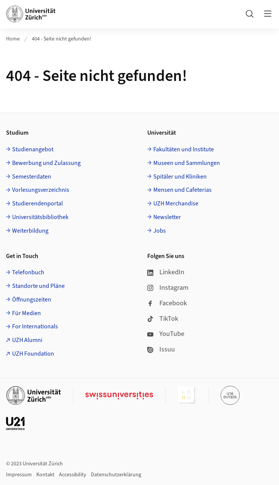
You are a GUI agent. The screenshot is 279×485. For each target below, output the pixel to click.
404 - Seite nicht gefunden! (61, 39)
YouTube (165, 334)
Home (13, 39)
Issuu (161, 349)
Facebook (167, 303)
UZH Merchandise (175, 203)
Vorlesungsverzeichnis (40, 190)
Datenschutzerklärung (116, 475)
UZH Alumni (27, 340)
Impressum (19, 475)
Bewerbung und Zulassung (46, 163)
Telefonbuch (28, 272)
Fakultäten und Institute (183, 149)
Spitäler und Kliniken (180, 177)
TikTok (162, 318)
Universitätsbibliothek (40, 217)
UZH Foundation (33, 354)
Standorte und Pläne (38, 286)
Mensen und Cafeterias (182, 190)
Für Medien (26, 313)
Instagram (168, 287)
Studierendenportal (37, 203)
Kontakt (45, 475)
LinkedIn (165, 272)
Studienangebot (32, 149)
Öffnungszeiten (31, 299)
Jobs (159, 231)
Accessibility (72, 475)
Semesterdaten (31, 177)
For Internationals (35, 326)
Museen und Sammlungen (186, 163)
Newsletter (167, 217)
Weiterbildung (30, 231)
